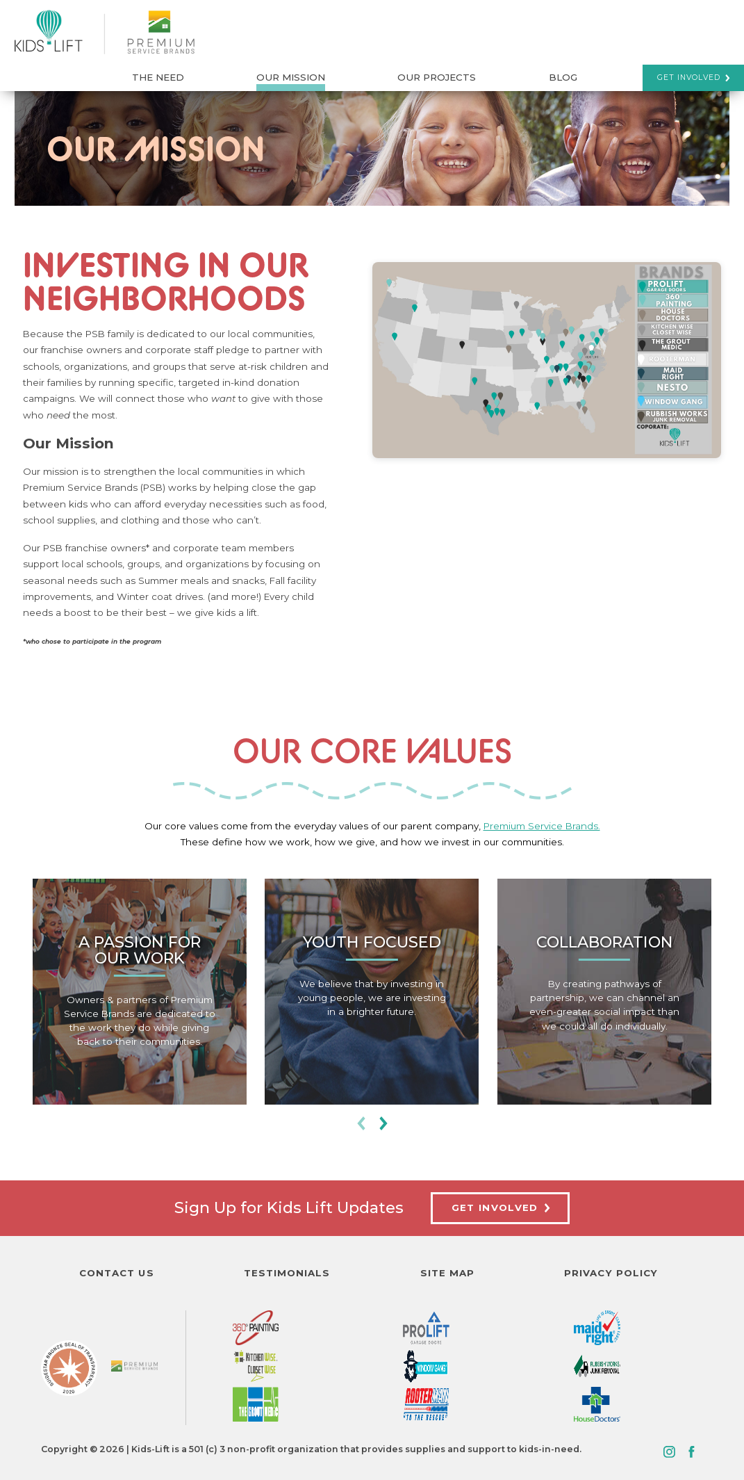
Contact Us (116, 1272)
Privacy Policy (611, 1272)
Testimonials (287, 1272)
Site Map (447, 1272)
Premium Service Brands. (541, 825)
